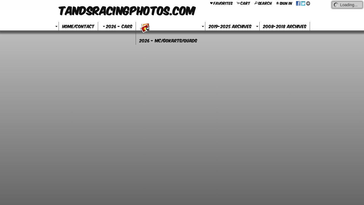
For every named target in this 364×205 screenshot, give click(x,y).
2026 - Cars (117, 26)
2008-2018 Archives (284, 26)
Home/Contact (78, 26)
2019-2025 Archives (230, 26)
